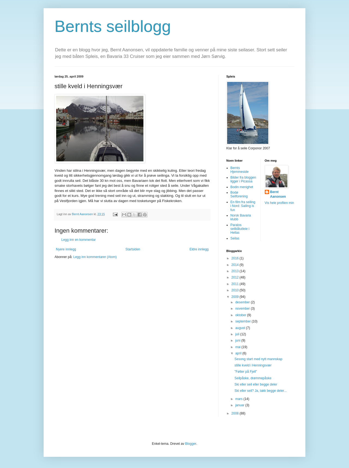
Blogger (190, 444)
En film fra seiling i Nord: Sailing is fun (242, 206)
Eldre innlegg (199, 249)
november (243, 308)
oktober (241, 315)
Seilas (234, 238)
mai (238, 347)
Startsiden (132, 249)
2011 (235, 284)
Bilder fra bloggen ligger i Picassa (243, 179)
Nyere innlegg (66, 249)
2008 (235, 413)
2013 (235, 271)
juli (237, 334)
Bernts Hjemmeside (239, 170)
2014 (235, 265)
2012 (235, 277)
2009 (235, 297)
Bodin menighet (241, 187)
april (238, 353)
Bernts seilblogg (113, 26)
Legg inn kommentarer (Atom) (95, 257)
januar (240, 405)
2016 (235, 258)
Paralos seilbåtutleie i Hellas (239, 229)
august (240, 328)
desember (243, 302)
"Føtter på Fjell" (245, 372)
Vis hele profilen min (279, 203)
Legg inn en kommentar (78, 240)
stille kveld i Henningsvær (253, 365)
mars (239, 399)
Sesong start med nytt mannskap (258, 359)
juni (238, 340)
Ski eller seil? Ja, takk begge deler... (260, 391)
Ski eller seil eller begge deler (255, 384)
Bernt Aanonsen (278, 194)
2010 (235, 290)
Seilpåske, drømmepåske (252, 378)
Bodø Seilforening (239, 194)
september (243, 321)
